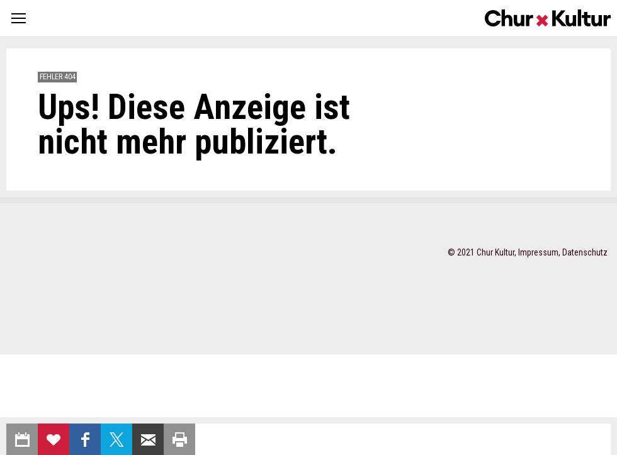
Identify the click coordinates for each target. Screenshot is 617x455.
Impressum (538, 252)
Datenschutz (585, 252)
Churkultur (548, 18)
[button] (18, 18)
